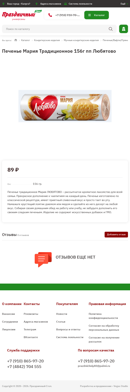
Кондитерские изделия (47, 40)
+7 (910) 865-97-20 (25, 361)
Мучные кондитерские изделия (81, 40)
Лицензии (8, 329)
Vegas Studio (121, 386)
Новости (61, 313)
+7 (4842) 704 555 (24, 366)
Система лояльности (80, 3)
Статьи (60, 321)
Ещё (123, 3)
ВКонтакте (31, 337)
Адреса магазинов (50, 3)
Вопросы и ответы (68, 329)
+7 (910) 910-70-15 (64, 15)
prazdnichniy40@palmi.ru (94, 366)
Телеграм (30, 329)
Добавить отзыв (116, 234)
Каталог (96, 15)
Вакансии (8, 313)
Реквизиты (31, 313)
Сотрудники (10, 321)
